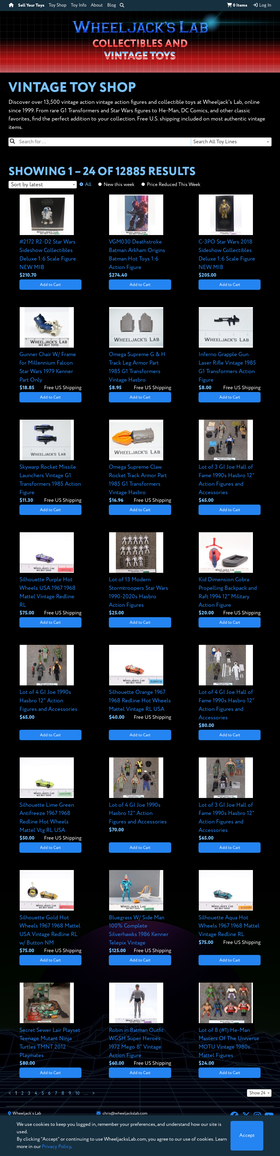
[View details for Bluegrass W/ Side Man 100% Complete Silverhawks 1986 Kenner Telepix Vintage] (140, 912)
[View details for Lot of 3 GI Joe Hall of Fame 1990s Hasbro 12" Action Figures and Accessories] (230, 462)
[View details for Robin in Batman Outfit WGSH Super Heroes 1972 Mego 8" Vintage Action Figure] (140, 1025)
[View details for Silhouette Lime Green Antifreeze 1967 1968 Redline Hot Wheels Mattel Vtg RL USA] (50, 799)
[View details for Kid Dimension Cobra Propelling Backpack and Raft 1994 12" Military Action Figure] (230, 574)
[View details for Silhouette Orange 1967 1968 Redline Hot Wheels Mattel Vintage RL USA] (140, 683)
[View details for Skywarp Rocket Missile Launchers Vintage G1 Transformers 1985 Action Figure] (50, 462)
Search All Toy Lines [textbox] (215, 141)
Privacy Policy (56, 1146)
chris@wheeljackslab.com (125, 1113)
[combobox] (231, 142)
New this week (119, 184)
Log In (262, 5)
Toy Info (78, 5)
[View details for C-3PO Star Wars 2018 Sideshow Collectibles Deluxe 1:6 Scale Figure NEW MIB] (230, 236)
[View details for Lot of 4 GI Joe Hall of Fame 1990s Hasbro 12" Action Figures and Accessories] (230, 687)
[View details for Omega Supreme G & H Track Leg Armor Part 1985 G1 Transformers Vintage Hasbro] (140, 349)
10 (77, 1093)
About (97, 5)
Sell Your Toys (31, 5)
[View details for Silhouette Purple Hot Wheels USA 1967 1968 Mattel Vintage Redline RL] (50, 574)
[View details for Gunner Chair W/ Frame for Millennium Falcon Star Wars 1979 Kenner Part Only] (50, 349)
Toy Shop (57, 5)
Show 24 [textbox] (257, 1093)
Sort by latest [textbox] (27, 185)
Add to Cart (50, 285)
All (88, 184)
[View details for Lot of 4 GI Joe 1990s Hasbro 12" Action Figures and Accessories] (50, 683)
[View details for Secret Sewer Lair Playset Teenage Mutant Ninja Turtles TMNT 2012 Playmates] (50, 1025)
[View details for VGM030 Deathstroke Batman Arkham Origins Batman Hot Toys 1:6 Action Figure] (140, 236)
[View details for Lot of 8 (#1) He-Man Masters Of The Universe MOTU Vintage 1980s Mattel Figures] (230, 1025)
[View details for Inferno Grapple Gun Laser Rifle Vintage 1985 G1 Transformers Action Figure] (230, 349)
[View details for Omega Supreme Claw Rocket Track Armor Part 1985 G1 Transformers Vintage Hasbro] (140, 462)
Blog (111, 5)
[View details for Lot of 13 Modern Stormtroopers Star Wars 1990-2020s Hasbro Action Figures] (140, 574)
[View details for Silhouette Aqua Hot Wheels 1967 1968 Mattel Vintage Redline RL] (230, 908)
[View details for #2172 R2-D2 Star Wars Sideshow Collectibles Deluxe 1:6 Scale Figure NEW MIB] (50, 236)
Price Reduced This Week (173, 184)
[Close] (247, 1136)
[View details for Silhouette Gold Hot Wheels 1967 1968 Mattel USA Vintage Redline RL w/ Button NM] (50, 912)
